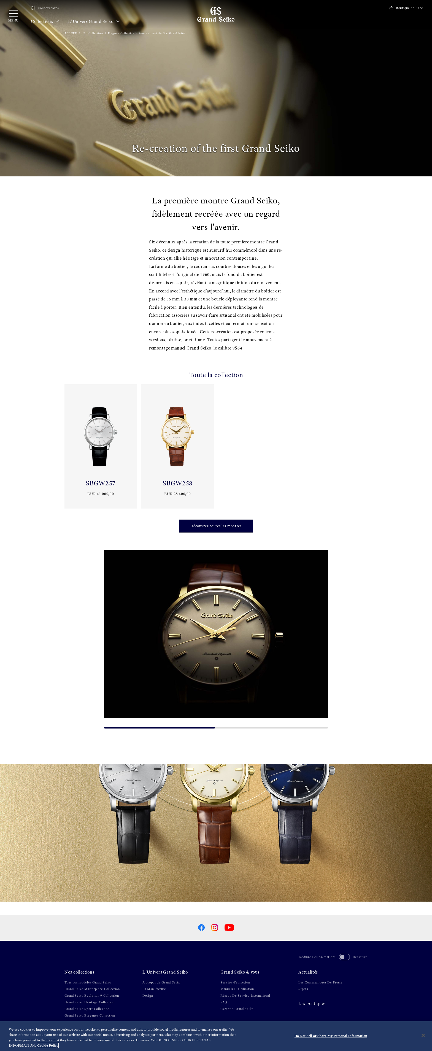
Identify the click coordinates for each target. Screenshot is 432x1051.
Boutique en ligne (406, 8)
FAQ (223, 1002)
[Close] (423, 1035)
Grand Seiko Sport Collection (87, 1009)
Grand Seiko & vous (240, 972)
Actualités (308, 972)
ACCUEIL (71, 33)
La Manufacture (154, 989)
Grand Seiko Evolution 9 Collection (91, 995)
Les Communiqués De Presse (320, 982)
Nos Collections (93, 33)
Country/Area (45, 8)
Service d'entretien (235, 982)
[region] (216, 1036)
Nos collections (79, 972)
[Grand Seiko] (215, 14)
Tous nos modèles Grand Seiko (87, 982)
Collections (45, 21)
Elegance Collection (121, 33)
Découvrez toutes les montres (216, 525)
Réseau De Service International (245, 995)
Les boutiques (312, 1003)
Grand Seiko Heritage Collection (89, 1002)
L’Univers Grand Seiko (94, 21)
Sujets (303, 989)
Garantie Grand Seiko (236, 1009)
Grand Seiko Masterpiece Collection (92, 989)
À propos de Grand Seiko (161, 982)
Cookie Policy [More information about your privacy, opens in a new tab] (47, 1045)
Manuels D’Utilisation (237, 989)
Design (147, 995)
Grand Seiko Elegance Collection (89, 1015)
